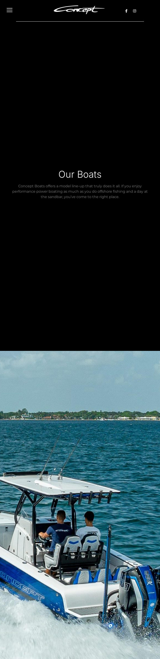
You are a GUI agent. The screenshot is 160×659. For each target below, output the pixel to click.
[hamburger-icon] (9, 10)
